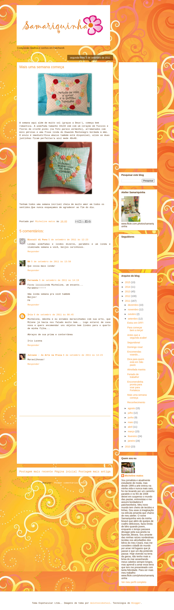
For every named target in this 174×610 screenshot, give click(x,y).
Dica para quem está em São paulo (135, 362)
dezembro (133, 305)
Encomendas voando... (134, 353)
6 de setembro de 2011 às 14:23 (83, 355)
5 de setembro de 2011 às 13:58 (51, 261)
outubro (132, 314)
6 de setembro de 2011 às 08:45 (54, 314)
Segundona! (133, 342)
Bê (29, 261)
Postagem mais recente (36, 471)
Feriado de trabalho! (133, 376)
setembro (133, 318)
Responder (33, 251)
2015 (128, 282)
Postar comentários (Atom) (71, 483)
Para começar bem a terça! (135, 329)
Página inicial (66, 471)
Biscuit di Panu (37, 239)
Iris (30, 314)
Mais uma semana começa (137, 396)
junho (131, 417)
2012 (128, 296)
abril (130, 426)
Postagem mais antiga (94, 471)
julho (130, 413)
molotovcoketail (100, 603)
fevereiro (133, 436)
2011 (128, 300)
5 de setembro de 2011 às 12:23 (68, 239)
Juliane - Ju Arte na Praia (45, 355)
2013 (128, 291)
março (131, 431)
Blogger (136, 603)
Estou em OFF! (135, 322)
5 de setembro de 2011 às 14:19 (59, 280)
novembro (133, 309)
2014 (128, 287)
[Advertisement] (64, 440)
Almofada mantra (136, 369)
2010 (128, 446)
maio (131, 422)
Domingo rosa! (135, 347)
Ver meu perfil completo (133, 582)
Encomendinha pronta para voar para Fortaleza (135, 386)
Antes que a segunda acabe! (137, 336)
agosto (132, 408)
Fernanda (33, 280)
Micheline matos (134, 475)
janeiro (132, 440)
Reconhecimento (136, 402)
